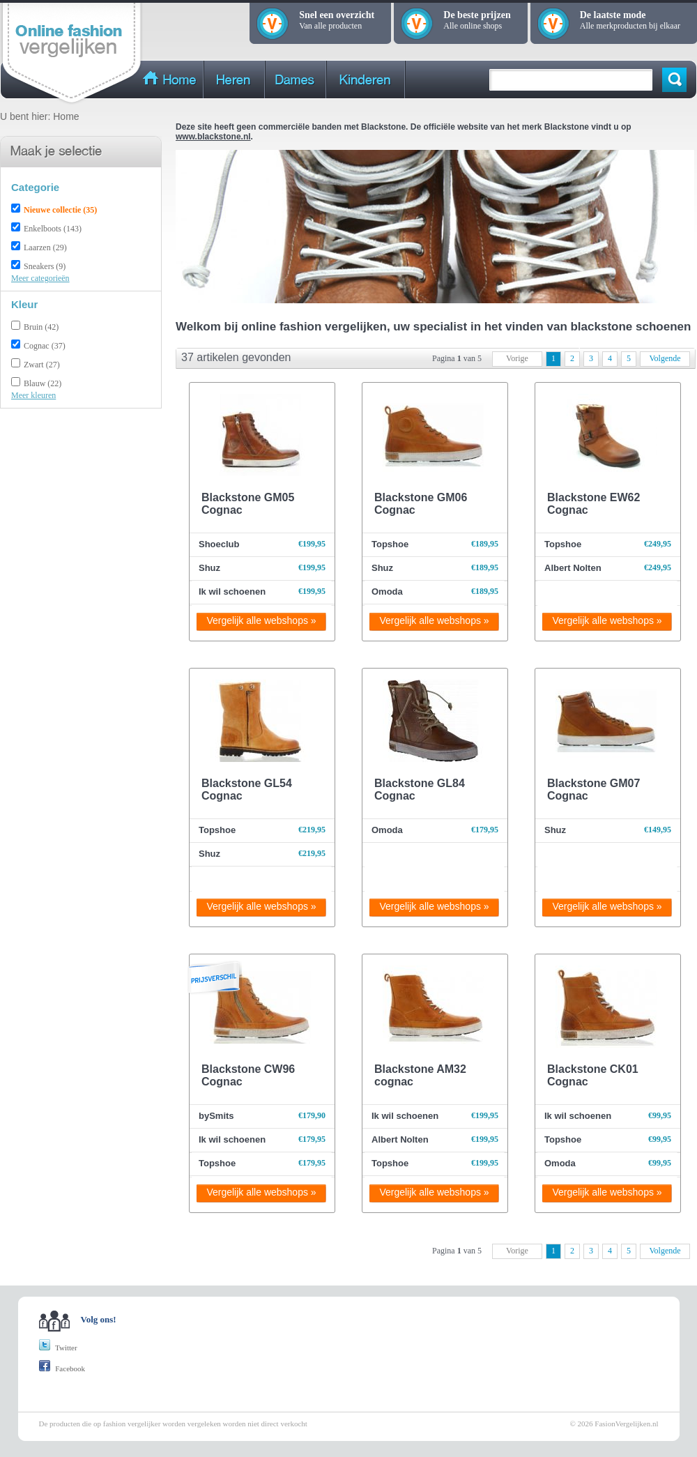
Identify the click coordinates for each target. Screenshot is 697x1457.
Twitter (58, 1347)
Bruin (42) (41, 327)
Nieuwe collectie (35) (60, 210)
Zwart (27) (42, 364)
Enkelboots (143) (53, 229)
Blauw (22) (42, 383)
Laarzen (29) (45, 247)
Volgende (664, 358)
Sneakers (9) (45, 266)
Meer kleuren (33, 395)
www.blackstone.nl (213, 137)
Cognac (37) (45, 346)
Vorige (517, 358)
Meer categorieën (40, 278)
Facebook (62, 1368)
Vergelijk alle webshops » (261, 620)
